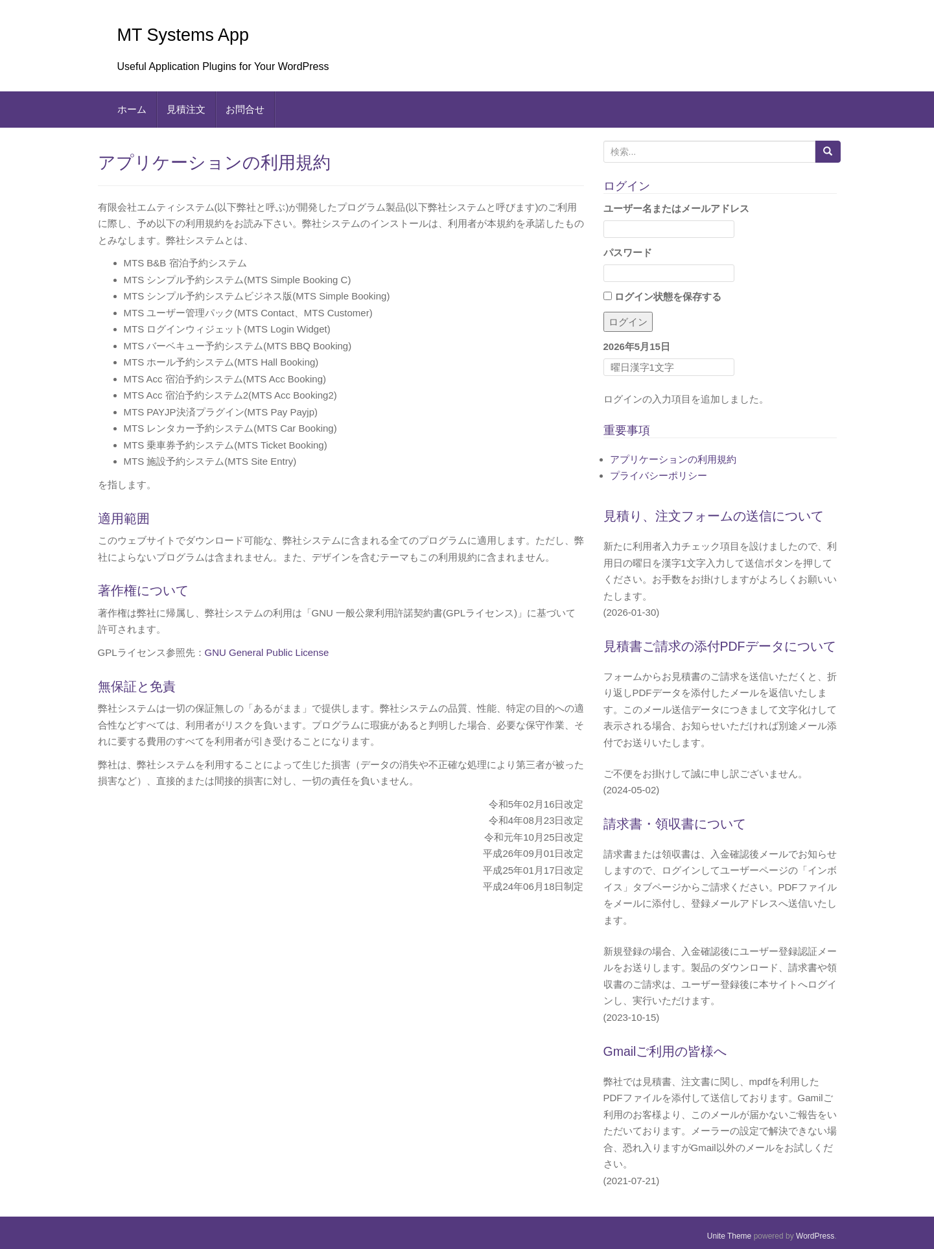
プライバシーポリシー (658, 475)
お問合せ (245, 109)
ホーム (131, 109)
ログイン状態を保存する (662, 296)
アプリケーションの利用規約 (673, 459)
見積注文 (186, 109)
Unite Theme (729, 1236)
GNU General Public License (267, 652)
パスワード (627, 252)
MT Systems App (183, 35)
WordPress (815, 1236)
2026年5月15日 (636, 346)
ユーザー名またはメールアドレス (676, 208)
